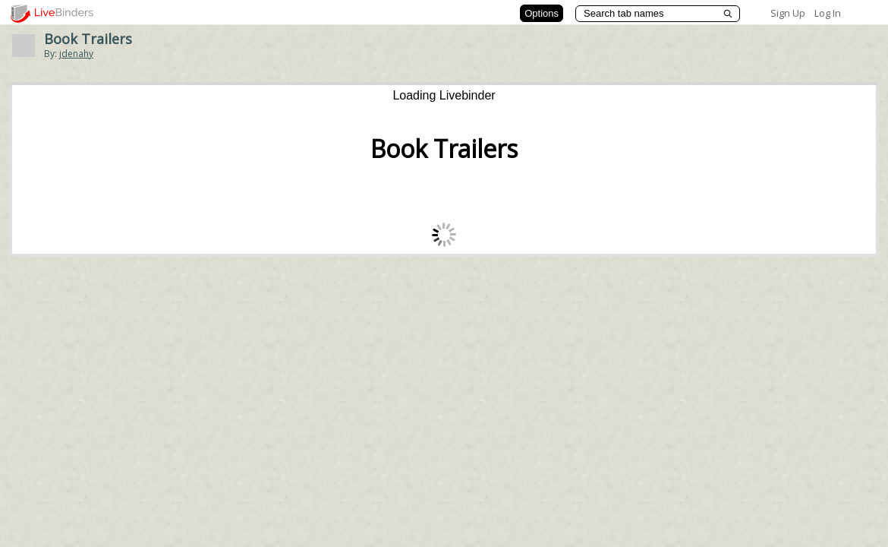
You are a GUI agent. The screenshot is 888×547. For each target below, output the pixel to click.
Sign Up (787, 13)
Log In (827, 13)
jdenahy (76, 53)
